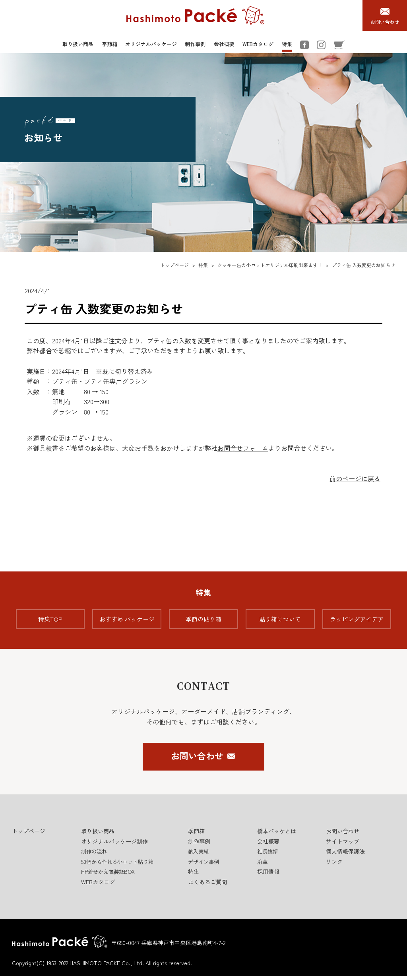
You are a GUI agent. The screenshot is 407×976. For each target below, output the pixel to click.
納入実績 (198, 851)
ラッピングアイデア (357, 619)
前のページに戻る (354, 478)
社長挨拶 (267, 851)
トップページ (174, 264)
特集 (287, 44)
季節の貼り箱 (203, 619)
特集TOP (50, 619)
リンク (334, 862)
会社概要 (224, 44)
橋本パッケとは (276, 831)
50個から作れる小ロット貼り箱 (117, 862)
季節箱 (109, 44)
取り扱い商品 (77, 44)
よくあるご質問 (207, 882)
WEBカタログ (257, 44)
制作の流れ (94, 851)
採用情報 (268, 871)
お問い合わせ (197, 755)
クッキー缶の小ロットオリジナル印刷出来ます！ (269, 264)
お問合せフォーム (242, 448)
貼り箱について (280, 619)
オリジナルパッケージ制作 (114, 841)
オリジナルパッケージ (151, 44)
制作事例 (195, 44)
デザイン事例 (203, 862)
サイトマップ (342, 841)
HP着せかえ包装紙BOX (108, 871)
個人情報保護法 (345, 851)
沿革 (262, 862)
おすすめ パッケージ (127, 619)
